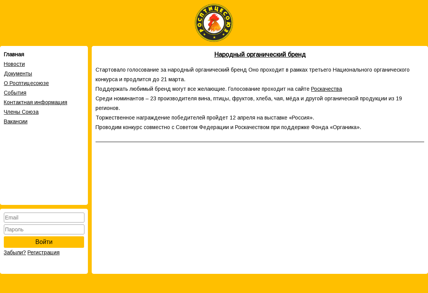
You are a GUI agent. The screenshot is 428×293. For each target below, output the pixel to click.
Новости (14, 64)
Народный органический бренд (260, 54)
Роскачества (326, 89)
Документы (18, 73)
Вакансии (16, 121)
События (15, 93)
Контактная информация (35, 102)
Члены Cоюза (21, 112)
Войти (44, 242)
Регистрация (44, 252)
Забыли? (15, 252)
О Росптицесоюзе (26, 83)
